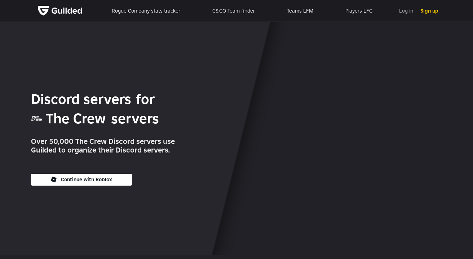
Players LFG (358, 11)
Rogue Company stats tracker (146, 11)
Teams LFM (300, 11)
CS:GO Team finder (233, 11)
